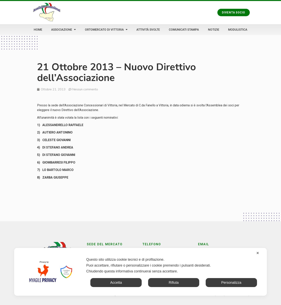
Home (38, 29)
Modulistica (237, 29)
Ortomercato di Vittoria (106, 29)
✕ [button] (257, 253)
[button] (233, 12)
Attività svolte (148, 29)
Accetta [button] (116, 283)
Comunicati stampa (184, 29)
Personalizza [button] (231, 283)
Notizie (213, 29)
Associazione (63, 29)
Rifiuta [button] (174, 283)
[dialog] (140, 272)
